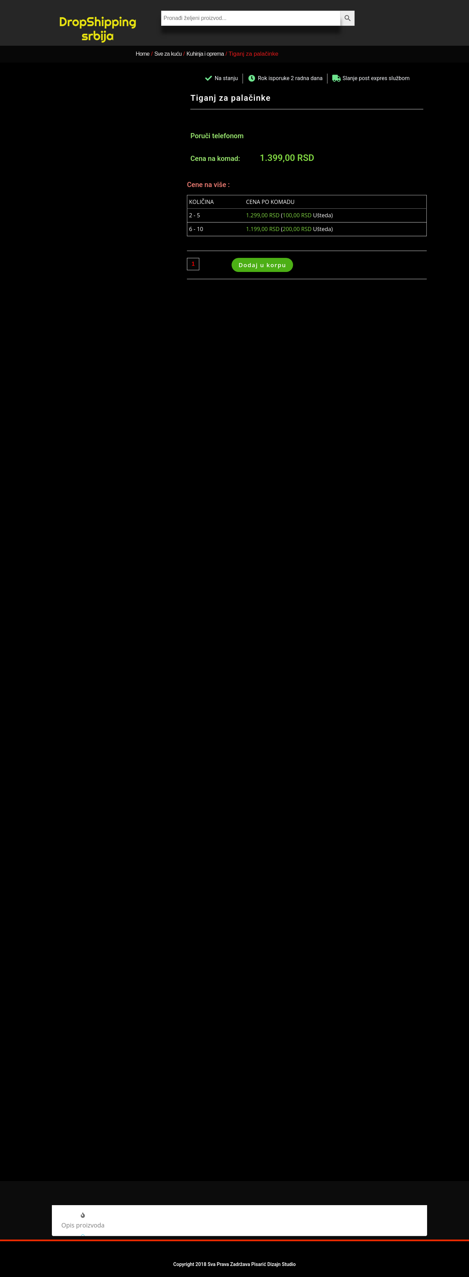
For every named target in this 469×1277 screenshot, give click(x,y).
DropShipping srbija (98, 28)
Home (143, 54)
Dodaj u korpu (262, 265)
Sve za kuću (172, 54)
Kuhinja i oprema (215, 54)
